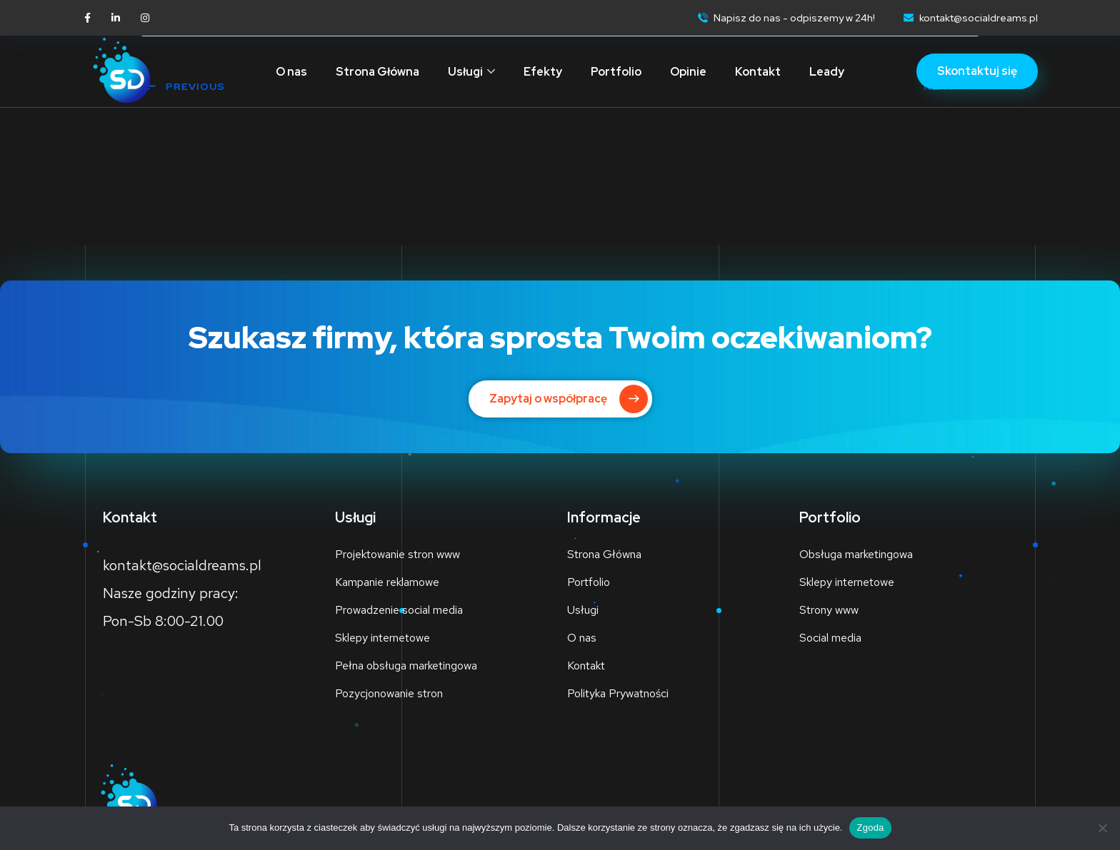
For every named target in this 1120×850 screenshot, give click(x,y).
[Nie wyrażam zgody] (1102, 828)
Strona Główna (377, 71)
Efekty (543, 71)
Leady (826, 71)
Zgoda (870, 827)
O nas (291, 71)
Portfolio (616, 71)
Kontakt (758, 71)
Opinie (688, 71)
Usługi (465, 71)
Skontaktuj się (977, 71)
